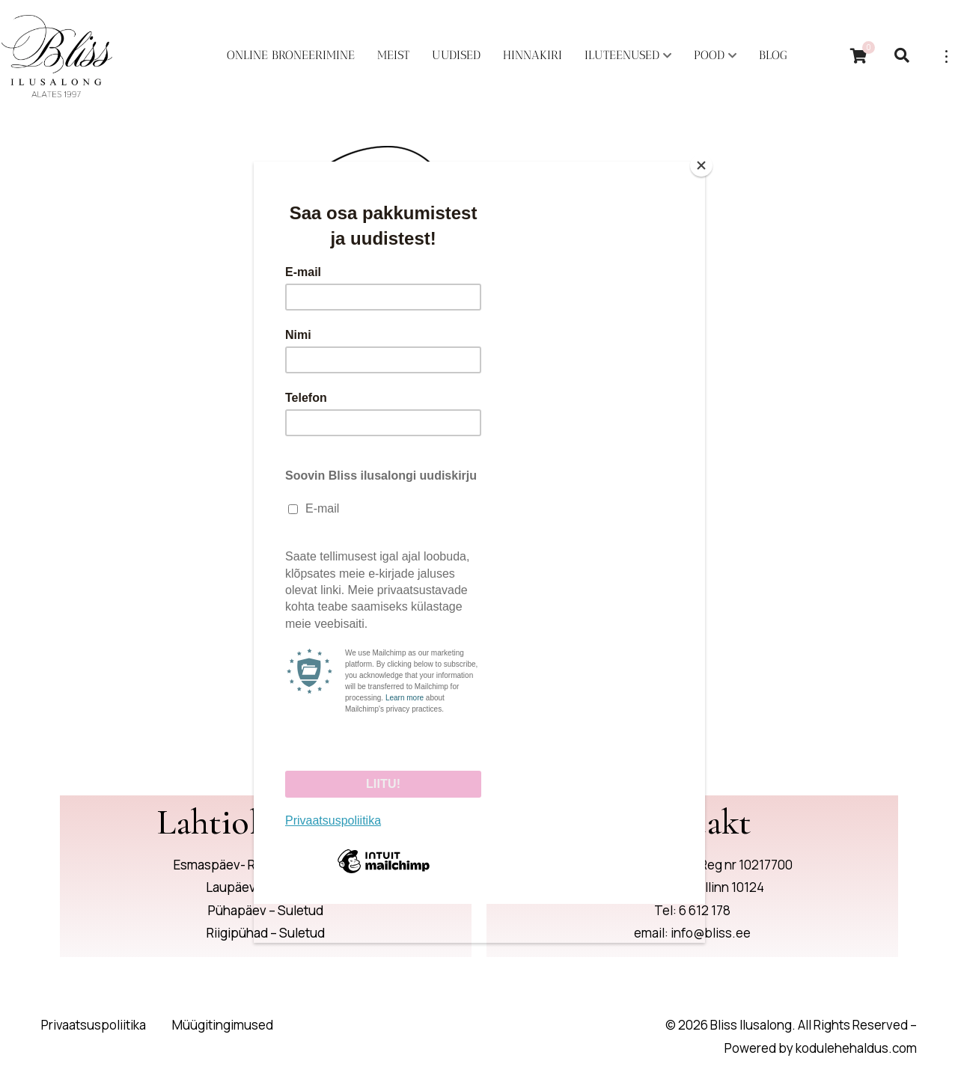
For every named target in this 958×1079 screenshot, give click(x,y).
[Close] (701, 165)
